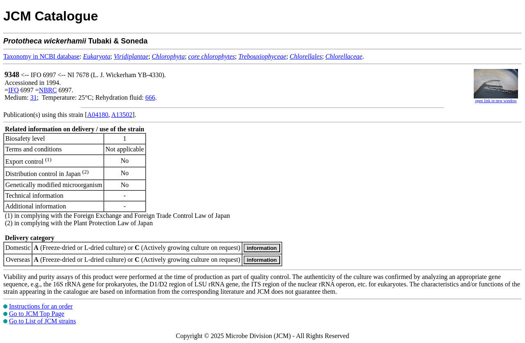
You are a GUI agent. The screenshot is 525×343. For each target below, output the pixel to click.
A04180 (97, 114)
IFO (13, 90)
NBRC (48, 90)
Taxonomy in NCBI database (41, 56)
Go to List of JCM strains (42, 321)
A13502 (121, 114)
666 (150, 97)
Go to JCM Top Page (36, 313)
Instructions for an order (41, 306)
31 (33, 97)
